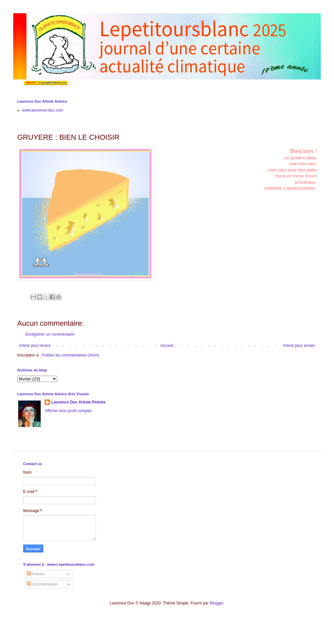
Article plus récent (34, 345)
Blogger (216, 603)
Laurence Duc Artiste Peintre (78, 402)
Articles (36, 574)
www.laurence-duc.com (42, 110)
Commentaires (42, 584)
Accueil (166, 345)
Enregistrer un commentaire (49, 334)
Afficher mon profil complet (68, 410)
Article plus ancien (299, 345)
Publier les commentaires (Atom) (71, 355)
